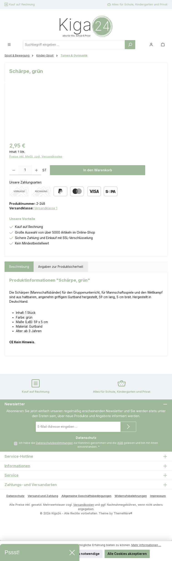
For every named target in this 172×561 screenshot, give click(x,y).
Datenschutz (15, 496)
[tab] (19, 266)
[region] (86, 112)
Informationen (17, 466)
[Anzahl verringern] (13, 170)
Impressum (158, 496)
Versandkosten (83, 504)
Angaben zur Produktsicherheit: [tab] (61, 266)
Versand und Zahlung (43, 496)
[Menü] (9, 44)
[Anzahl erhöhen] (36, 170)
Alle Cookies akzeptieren (127, 554)
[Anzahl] (25, 170)
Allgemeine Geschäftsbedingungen (86, 496)
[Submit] (128, 427)
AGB (120, 443)
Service (12, 475)
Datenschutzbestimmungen (54, 443)
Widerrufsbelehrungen (131, 496)
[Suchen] (130, 44)
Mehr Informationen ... (146, 545)
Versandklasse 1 (45, 208)
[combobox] (74, 44)
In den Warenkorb (97, 170)
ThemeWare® (123, 513)
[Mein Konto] (151, 44)
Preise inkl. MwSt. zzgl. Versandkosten (35, 156)
